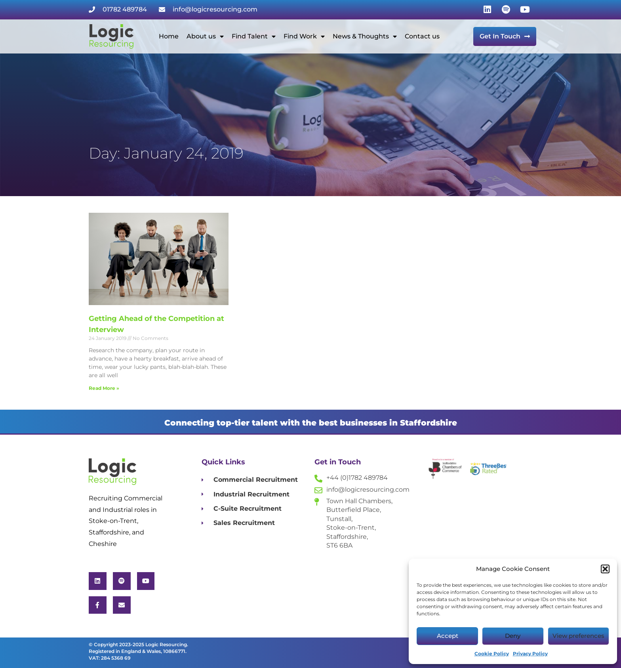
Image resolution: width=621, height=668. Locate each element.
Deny (512, 635)
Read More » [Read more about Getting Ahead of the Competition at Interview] (104, 388)
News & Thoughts (365, 36)
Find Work (304, 36)
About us (205, 36)
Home (169, 36)
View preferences (578, 635)
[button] (605, 569)
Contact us (422, 36)
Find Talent (254, 36)
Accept (447, 635)
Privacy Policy (530, 654)
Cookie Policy (491, 654)
